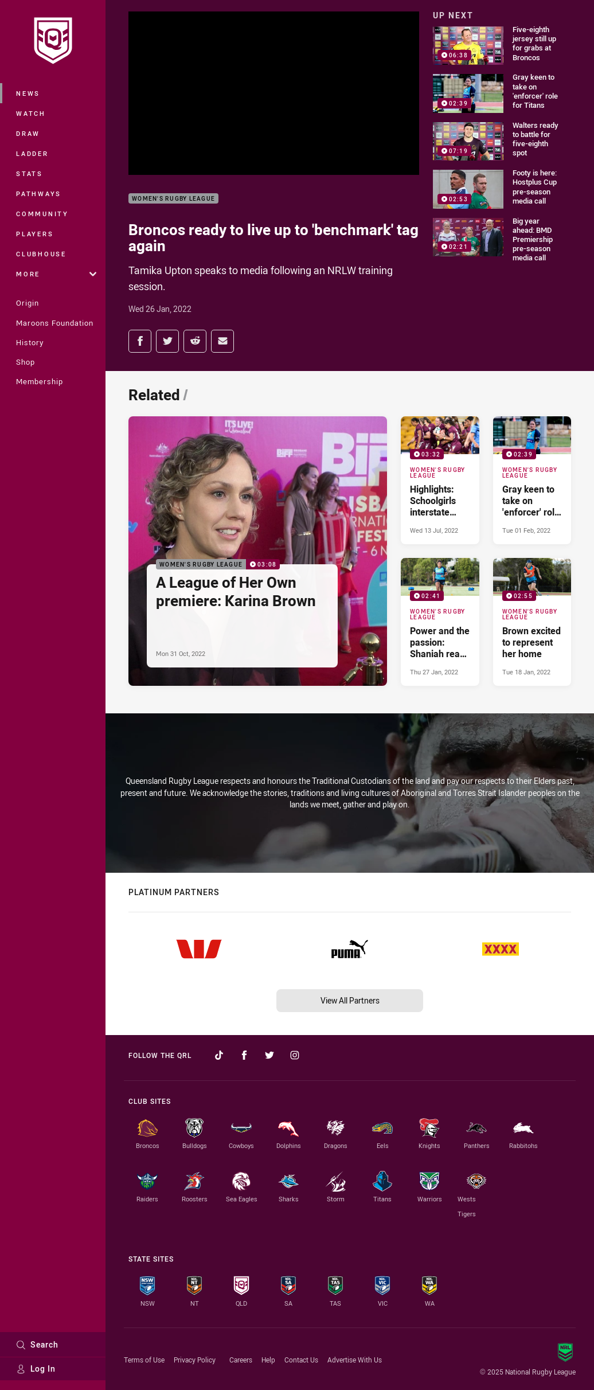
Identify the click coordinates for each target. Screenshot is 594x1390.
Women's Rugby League (173, 198)
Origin (27, 303)
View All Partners (350, 1000)
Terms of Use (144, 1359)
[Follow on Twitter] (269, 1055)
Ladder (32, 153)
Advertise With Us (354, 1359)
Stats (29, 173)
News (28, 93)
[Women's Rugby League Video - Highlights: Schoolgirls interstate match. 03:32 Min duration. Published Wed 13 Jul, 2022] (440, 480)
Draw (28, 133)
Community (42, 213)
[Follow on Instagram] (294, 1055)
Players (34, 233)
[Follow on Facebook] (244, 1055)
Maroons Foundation (54, 323)
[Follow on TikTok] (219, 1055)
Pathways (38, 193)
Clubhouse (41, 253)
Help (268, 1359)
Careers (240, 1359)
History (30, 342)
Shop (25, 362)
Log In (36, 1368)
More (56, 274)
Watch (31, 113)
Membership (39, 381)
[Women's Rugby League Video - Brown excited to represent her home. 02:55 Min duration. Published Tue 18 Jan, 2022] (532, 622)
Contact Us (301, 1359)
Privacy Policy (195, 1359)
